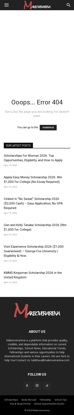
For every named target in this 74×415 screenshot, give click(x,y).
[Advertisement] (37, 49)
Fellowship (45, 399)
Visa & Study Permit (20, 403)
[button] (6, 5)
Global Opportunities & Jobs (49, 403)
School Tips (61, 399)
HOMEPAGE (48, 127)
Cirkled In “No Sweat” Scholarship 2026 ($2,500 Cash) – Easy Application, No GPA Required (33, 203)
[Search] (68, 5)
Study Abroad (28, 399)
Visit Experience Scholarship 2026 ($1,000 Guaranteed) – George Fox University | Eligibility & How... (34, 251)
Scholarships (11, 399)
